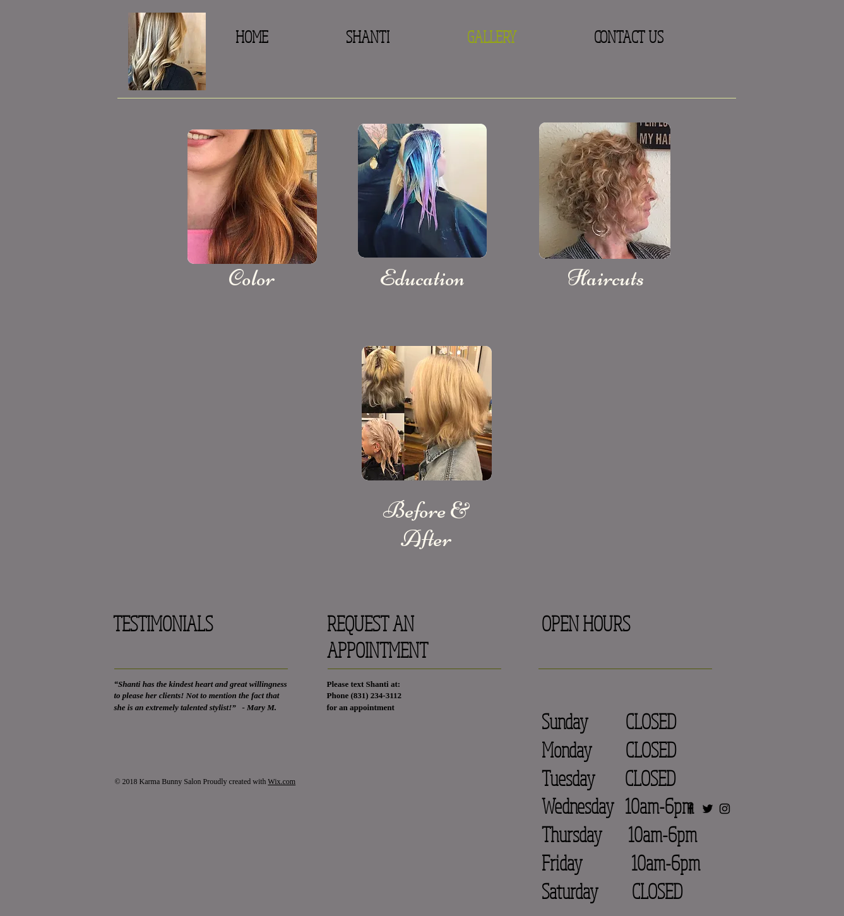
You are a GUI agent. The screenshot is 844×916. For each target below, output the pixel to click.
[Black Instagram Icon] (725, 809)
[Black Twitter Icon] (708, 809)
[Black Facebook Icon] (691, 809)
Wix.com (281, 781)
